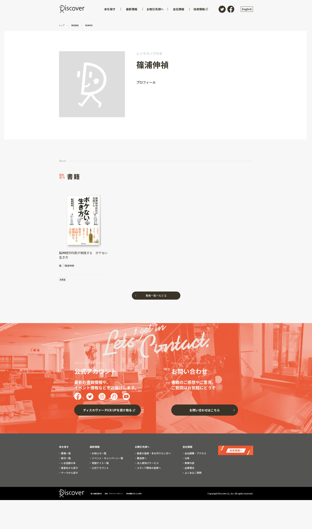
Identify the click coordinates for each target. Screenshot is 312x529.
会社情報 (187, 447)
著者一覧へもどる (156, 296)
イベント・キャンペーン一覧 (107, 459)
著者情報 (78, 25)
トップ (63, 25)
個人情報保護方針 (99, 494)
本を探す (64, 447)
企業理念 (189, 468)
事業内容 (189, 464)
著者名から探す (69, 468)
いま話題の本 (68, 464)
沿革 (186, 459)
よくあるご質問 (193, 473)
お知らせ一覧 (98, 454)
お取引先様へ (142, 447)
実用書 (63, 279)
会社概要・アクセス (195, 454)
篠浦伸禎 (95, 25)
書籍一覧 (65, 454)
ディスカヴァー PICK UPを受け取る (107, 411)
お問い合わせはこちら (204, 411)
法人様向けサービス (147, 464)
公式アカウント (100, 468)
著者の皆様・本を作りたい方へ (153, 454)
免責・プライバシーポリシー (124, 494)
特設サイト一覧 (100, 464)
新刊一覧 (65, 459)
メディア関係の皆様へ (148, 468)
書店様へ (141, 459)
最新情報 (94, 447)
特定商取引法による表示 (153, 494)
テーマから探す (69, 473)
